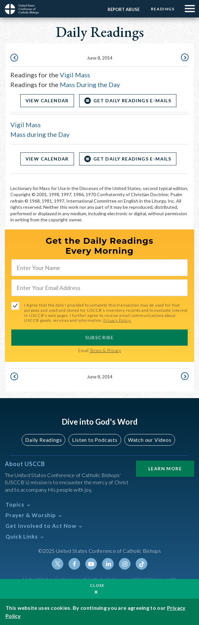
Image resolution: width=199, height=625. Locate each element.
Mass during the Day (39, 134)
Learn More (165, 468)
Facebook (74, 564)
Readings (162, 8)
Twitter (57, 564)
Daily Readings (43, 440)
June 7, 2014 (14, 57)
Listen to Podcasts (94, 440)
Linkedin (108, 564)
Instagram (125, 564)
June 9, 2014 (184, 57)
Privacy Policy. (117, 320)
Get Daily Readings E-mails (132, 100)
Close (97, 585)
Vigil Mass (75, 75)
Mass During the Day (90, 84)
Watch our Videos (150, 440)
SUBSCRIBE (99, 337)
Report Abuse (124, 9)
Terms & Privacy (105, 350)
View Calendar (47, 100)
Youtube (91, 564)
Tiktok (141, 564)
